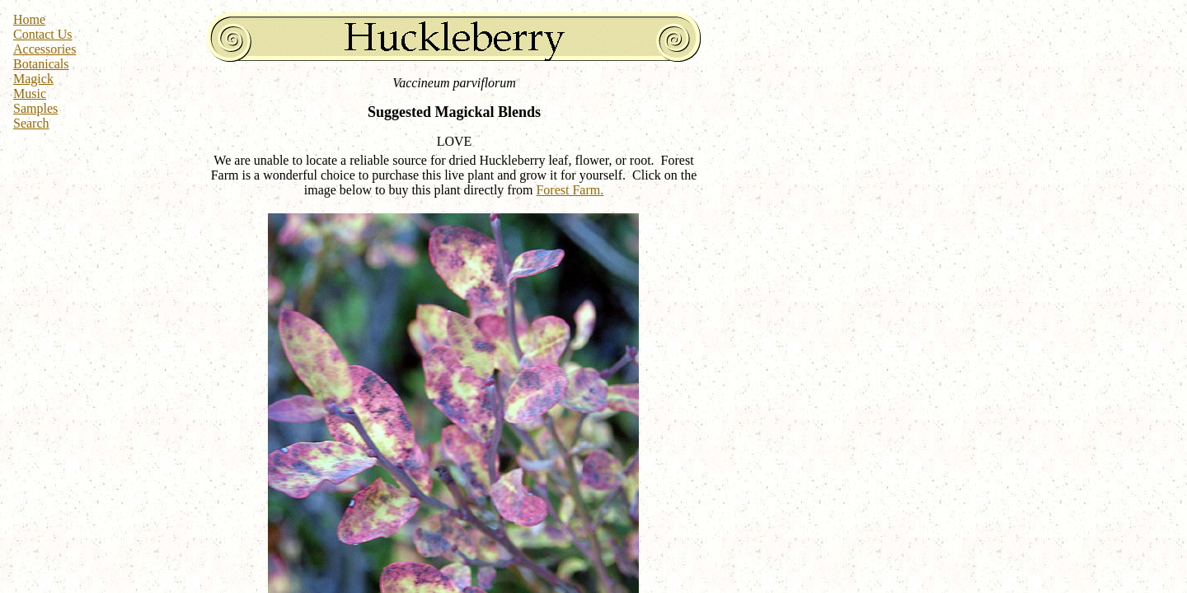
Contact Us (43, 34)
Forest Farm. (569, 190)
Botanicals (41, 64)
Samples (35, 108)
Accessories (44, 49)
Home (29, 19)
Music (29, 93)
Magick (33, 79)
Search (31, 123)
